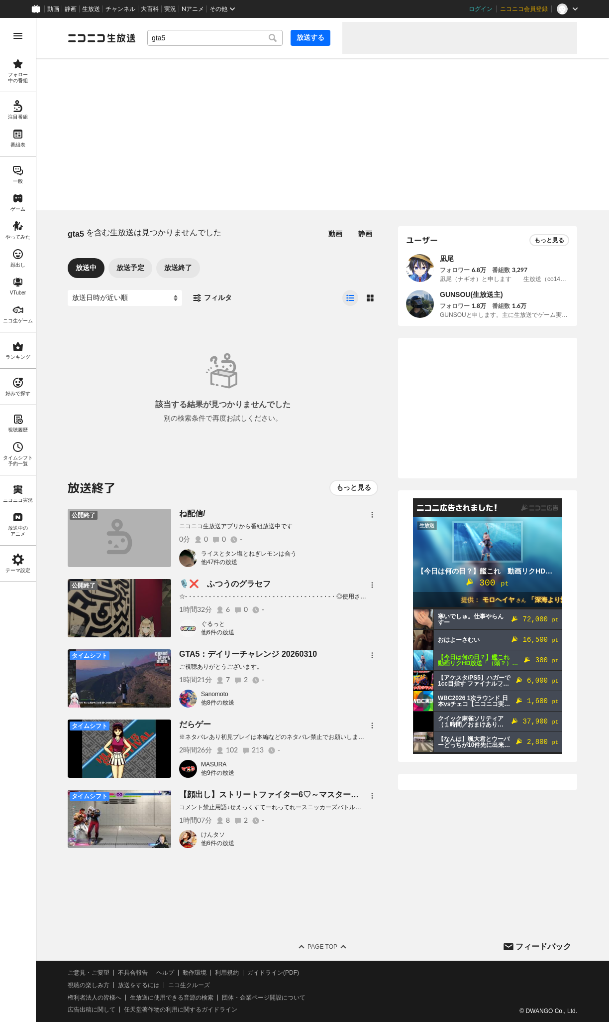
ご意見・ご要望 (88, 972)
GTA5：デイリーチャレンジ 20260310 (248, 654)
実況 (170, 9)
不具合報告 (133, 973)
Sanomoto (214, 694)
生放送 (91, 9)
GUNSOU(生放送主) (471, 294)
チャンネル (120, 9)
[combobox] (215, 38)
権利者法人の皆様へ (94, 997)
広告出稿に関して (91, 1009)
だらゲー (195, 724)
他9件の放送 (217, 772)
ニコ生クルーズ (189, 985)
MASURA (213, 764)
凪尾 (447, 259)
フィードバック (543, 946)
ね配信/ (192, 513)
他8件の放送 (217, 702)
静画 (71, 9)
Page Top (322, 946)
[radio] (350, 298)
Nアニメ (193, 9)
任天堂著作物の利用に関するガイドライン (180, 1010)
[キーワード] (215, 38)
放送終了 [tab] (178, 268)
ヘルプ (165, 973)
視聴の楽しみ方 (88, 985)
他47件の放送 (219, 562)
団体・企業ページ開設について (263, 998)
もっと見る (353, 487)
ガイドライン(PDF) (273, 973)
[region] (18, 520)
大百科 (150, 9)
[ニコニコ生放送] (101, 37)
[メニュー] (372, 515)
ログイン (481, 9)
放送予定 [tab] (130, 268)
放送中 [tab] (86, 268)
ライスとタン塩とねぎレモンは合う (249, 553)
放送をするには (139, 985)
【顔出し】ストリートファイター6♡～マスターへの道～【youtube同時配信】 (320, 794)
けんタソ (213, 834)
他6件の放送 (217, 632)
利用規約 (227, 973)
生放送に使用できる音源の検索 (171, 998)
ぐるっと (213, 623)
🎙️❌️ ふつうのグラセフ (225, 584)
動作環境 (194, 973)
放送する (310, 37)
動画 (53, 9)
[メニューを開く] (18, 36)
